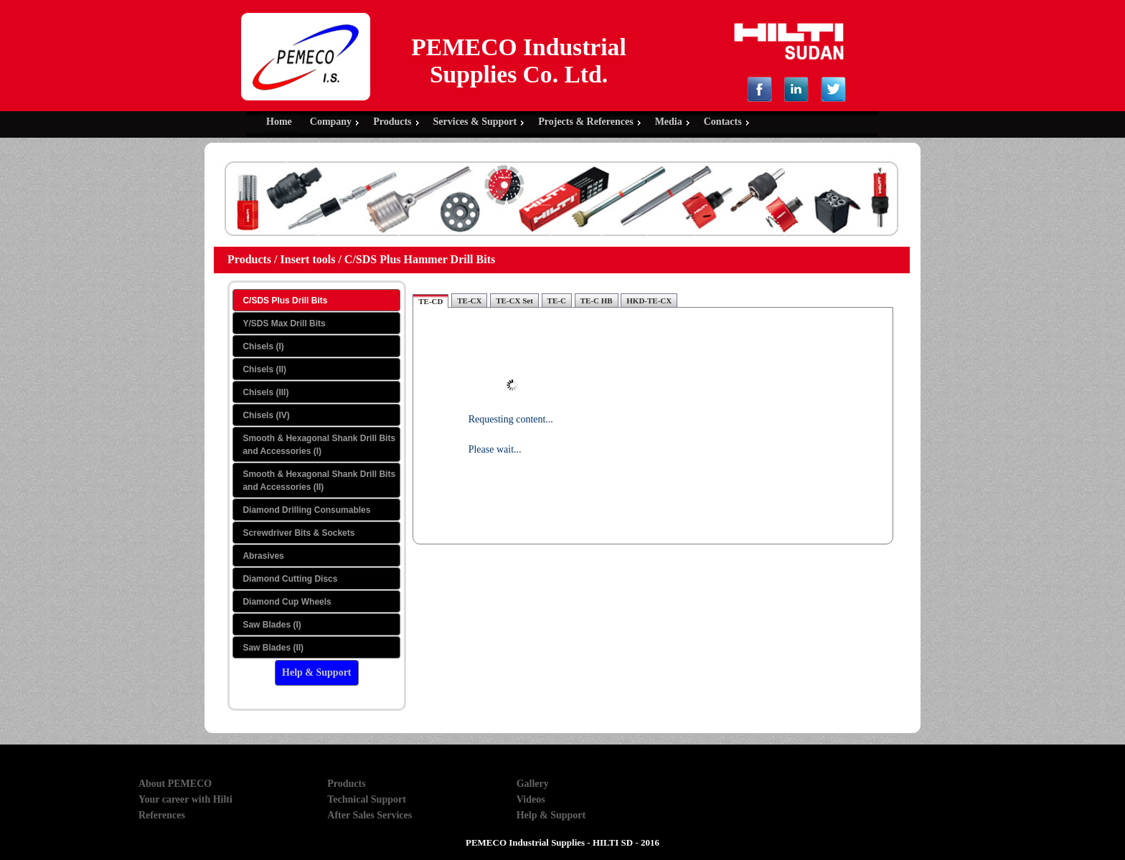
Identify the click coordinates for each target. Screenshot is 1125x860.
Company (331, 121)
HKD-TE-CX (649, 300)
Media (668, 121)
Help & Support (551, 815)
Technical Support (366, 799)
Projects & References (585, 121)
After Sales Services (369, 815)
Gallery (533, 783)
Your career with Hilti (185, 799)
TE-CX (469, 300)
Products (392, 121)
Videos (531, 799)
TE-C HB (596, 300)
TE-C (556, 300)
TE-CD (430, 301)
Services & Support (475, 121)
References (161, 815)
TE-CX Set (514, 300)
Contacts (723, 121)
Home (279, 121)
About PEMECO (175, 783)
